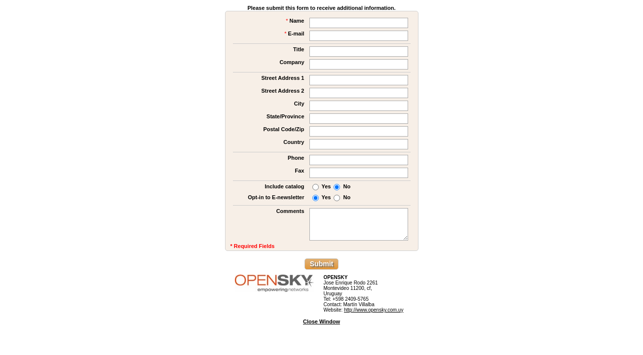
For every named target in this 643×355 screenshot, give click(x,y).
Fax (299, 171)
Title (298, 49)
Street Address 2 (282, 91)
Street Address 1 (282, 78)
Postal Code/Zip (283, 129)
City (299, 103)
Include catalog (284, 186)
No (346, 186)
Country (293, 142)
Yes (326, 186)
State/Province (285, 116)
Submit (321, 264)
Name (295, 21)
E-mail (294, 33)
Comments (290, 211)
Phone (296, 158)
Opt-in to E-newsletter (276, 197)
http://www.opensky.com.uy (373, 310)
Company (291, 62)
